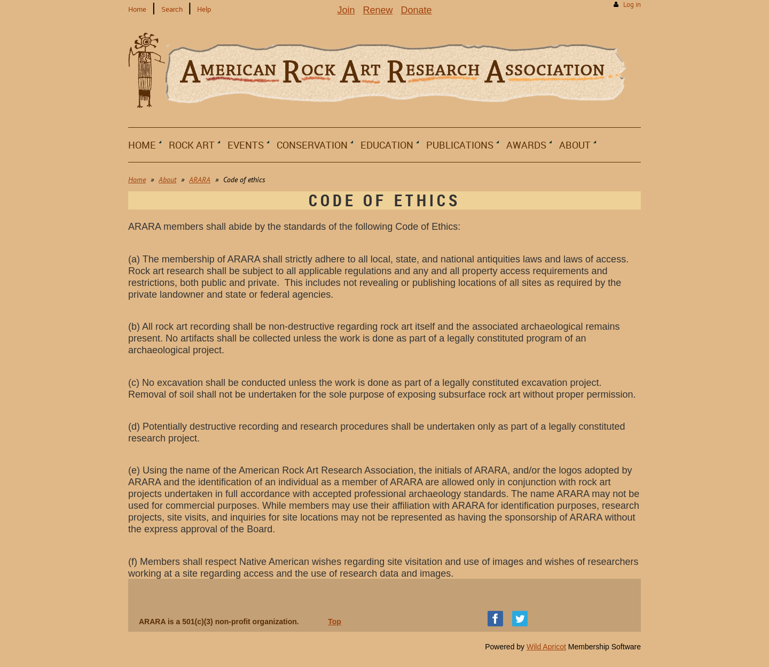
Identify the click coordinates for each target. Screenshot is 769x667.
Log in (632, 4)
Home (137, 9)
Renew (378, 10)
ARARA (199, 179)
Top (334, 621)
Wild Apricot (546, 646)
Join (346, 10)
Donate (416, 10)
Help (204, 9)
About (167, 179)
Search (172, 9)
